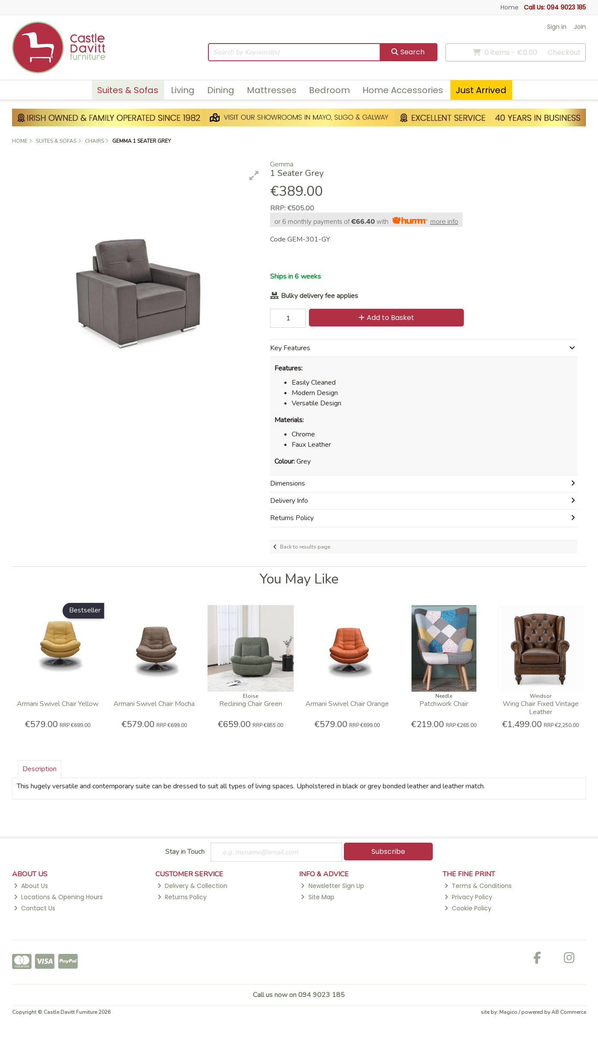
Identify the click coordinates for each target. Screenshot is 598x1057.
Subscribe (388, 851)
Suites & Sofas (127, 90)
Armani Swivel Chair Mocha (154, 704)
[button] (254, 175)
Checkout (564, 52)
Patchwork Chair (443, 704)
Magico (508, 1012)
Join (580, 26)
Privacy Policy (468, 897)
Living (183, 90)
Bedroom (329, 90)
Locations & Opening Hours (58, 897)
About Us (31, 886)
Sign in (557, 26)
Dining (220, 90)
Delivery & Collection (192, 886)
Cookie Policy (467, 908)
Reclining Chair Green (250, 704)
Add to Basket (385, 318)
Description (39, 769)
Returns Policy (182, 897)
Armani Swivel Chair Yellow (57, 704)
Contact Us (34, 908)
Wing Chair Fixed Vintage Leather (541, 708)
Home (509, 7)
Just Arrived (481, 90)
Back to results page (305, 546)
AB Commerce (568, 1012)
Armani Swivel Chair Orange (347, 704)
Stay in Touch (185, 852)
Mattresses (271, 90)
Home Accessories (402, 90)
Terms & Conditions (478, 886)
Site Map (317, 897)
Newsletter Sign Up (332, 886)
